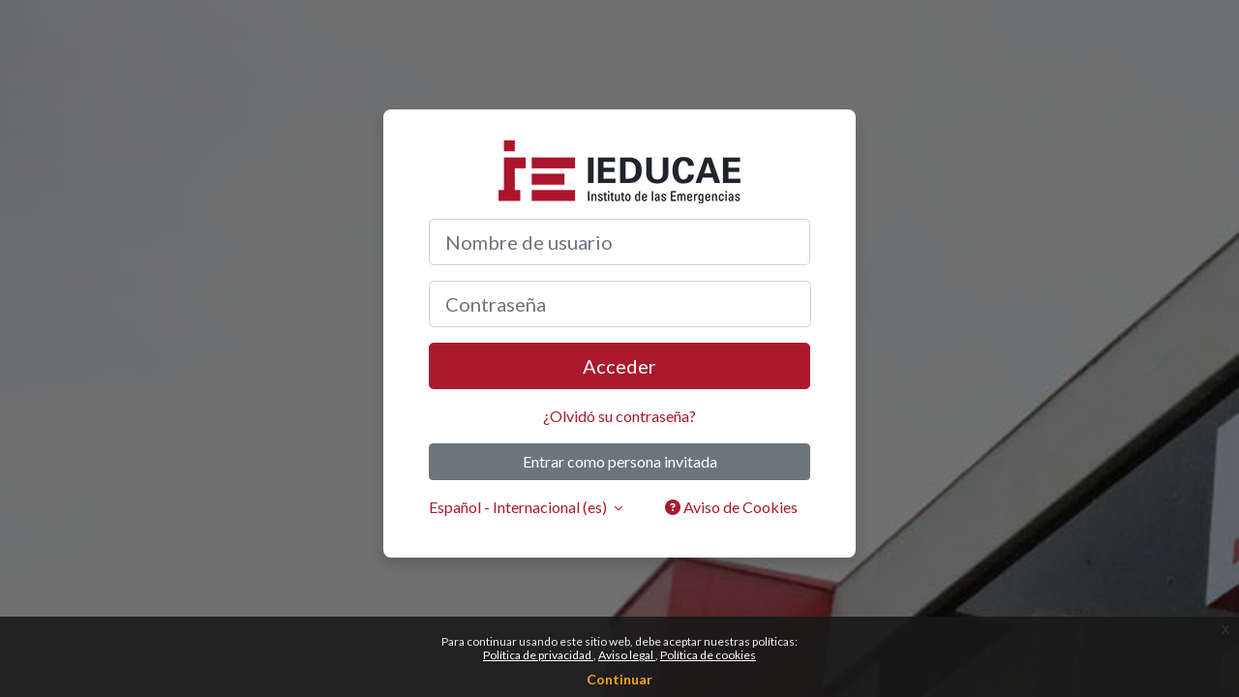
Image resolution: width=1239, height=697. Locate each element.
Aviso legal (626, 655)
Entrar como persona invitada (620, 461)
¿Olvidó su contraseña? (619, 416)
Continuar (619, 679)
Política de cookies (708, 655)
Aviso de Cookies (731, 507)
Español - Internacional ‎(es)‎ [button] (519, 507)
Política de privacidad (538, 655)
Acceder (619, 366)
